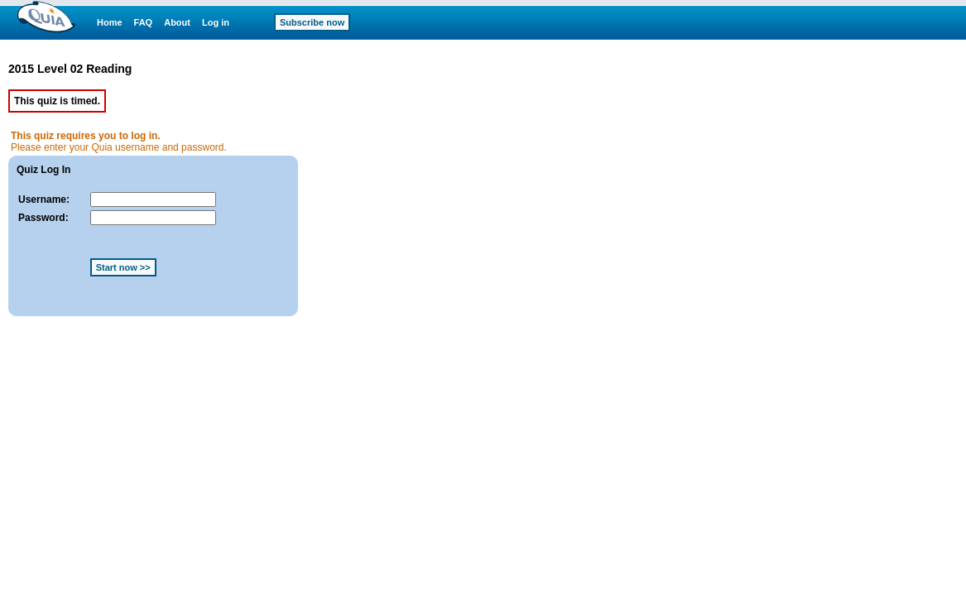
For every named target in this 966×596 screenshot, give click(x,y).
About (177, 22)
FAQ (143, 22)
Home (110, 22)
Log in (215, 22)
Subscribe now (312, 22)
